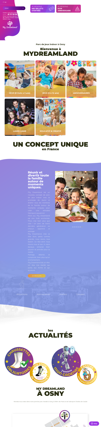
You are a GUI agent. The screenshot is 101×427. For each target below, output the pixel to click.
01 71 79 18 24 (14, 14)
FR (4, 2)
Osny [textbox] (7, 8)
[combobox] (14, 8)
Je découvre (36, 276)
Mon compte (93, 2)
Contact (81, 2)
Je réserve (43, 9)
